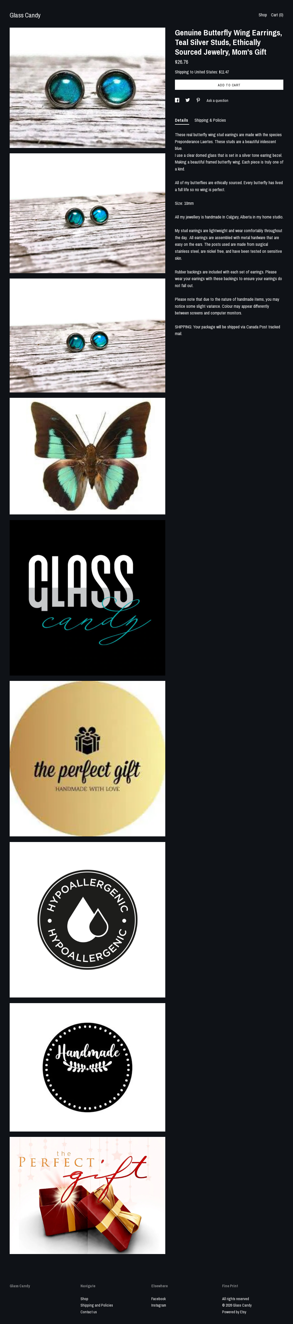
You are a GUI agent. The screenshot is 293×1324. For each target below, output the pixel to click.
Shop (263, 15)
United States (206, 72)
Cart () (277, 15)
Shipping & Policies (210, 120)
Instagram (158, 1305)
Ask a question (217, 100)
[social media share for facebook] (177, 100)
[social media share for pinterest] (198, 100)
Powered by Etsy (234, 1312)
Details (182, 120)
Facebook (158, 1298)
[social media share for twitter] (188, 100)
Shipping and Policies (96, 1305)
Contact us (88, 1312)
